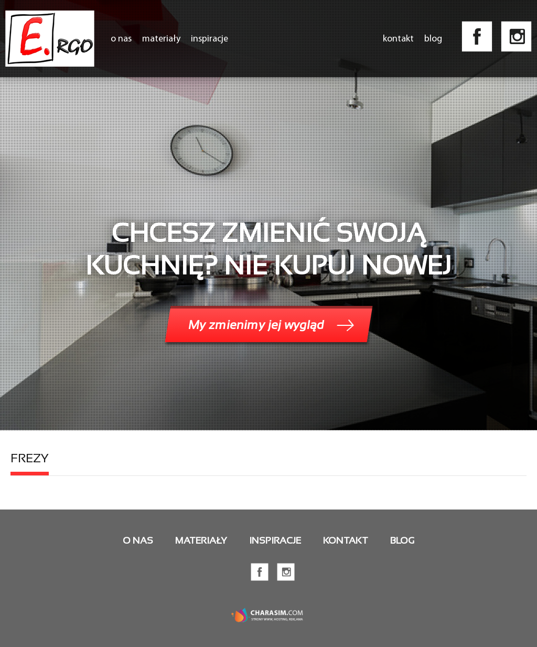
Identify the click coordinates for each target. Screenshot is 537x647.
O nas (121, 38)
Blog (433, 38)
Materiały (161, 38)
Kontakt (398, 38)
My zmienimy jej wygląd (256, 325)
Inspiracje (209, 38)
